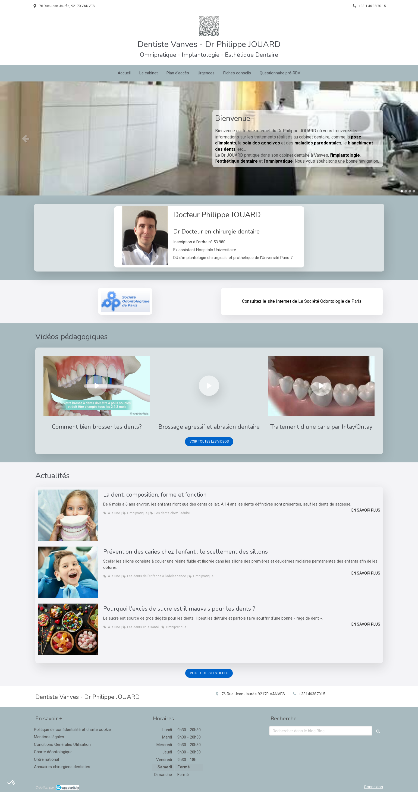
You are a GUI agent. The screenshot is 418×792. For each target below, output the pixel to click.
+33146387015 (312, 694)
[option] (209, 138)
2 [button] (405, 191)
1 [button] (401, 191)
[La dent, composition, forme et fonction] (68, 515)
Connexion (373, 786)
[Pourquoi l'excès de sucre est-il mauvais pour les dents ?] (68, 629)
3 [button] (409, 191)
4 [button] (414, 191)
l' (345, 155)
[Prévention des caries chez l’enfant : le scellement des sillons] (68, 572)
